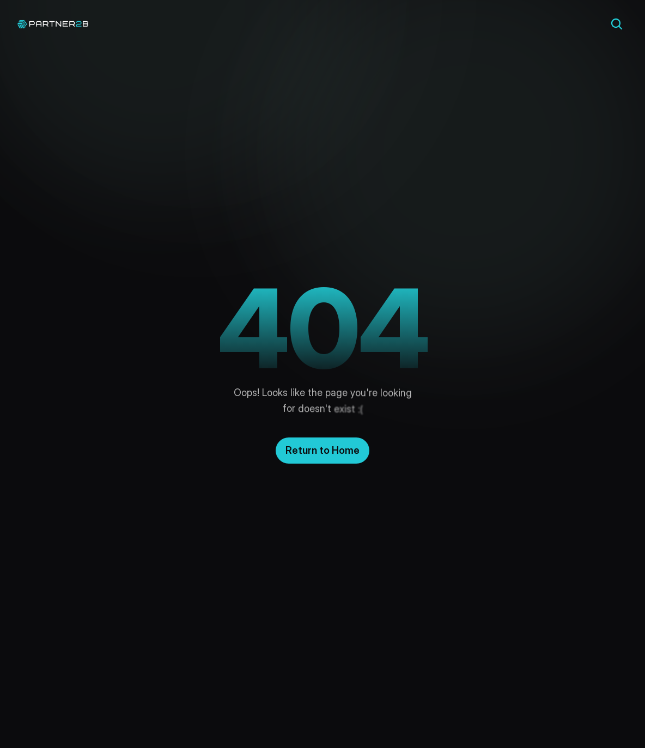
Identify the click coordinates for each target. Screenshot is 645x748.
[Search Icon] (617, 24)
